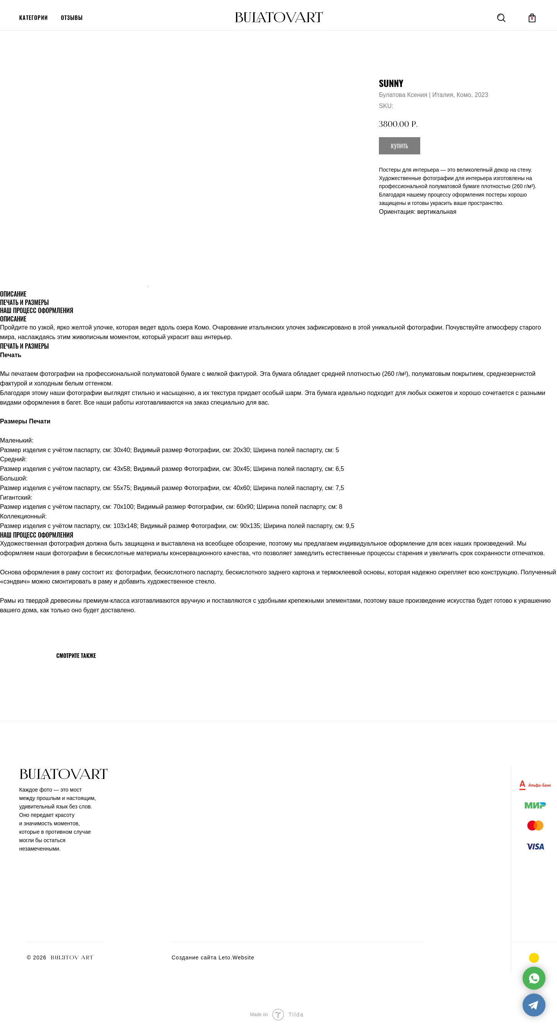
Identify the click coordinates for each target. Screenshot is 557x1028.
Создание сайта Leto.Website (213, 957)
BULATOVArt (278, 17)
